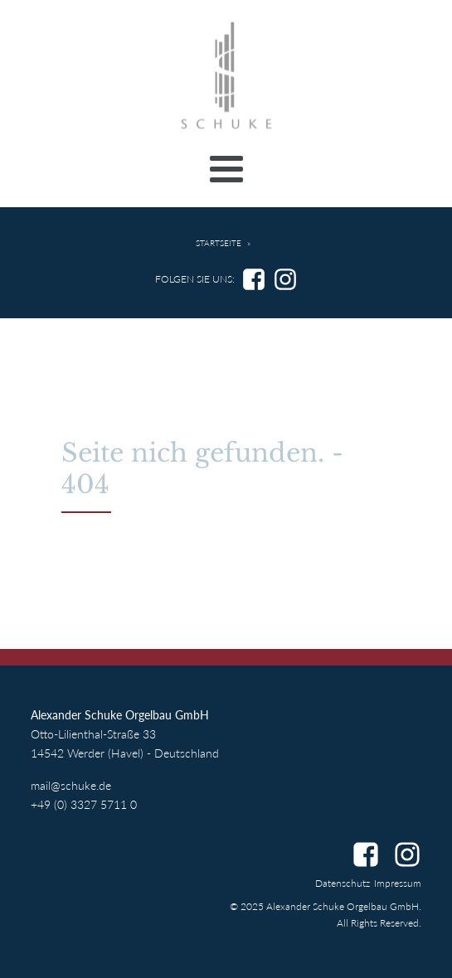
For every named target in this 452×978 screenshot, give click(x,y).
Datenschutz (342, 883)
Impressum (397, 883)
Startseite (218, 243)
